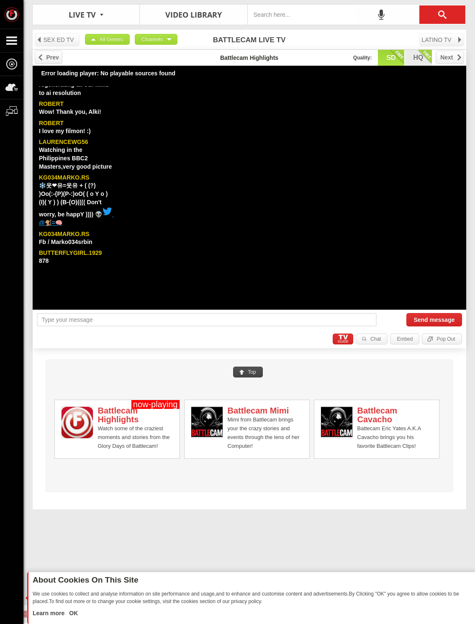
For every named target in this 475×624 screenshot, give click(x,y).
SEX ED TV (55, 39)
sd (395, 57)
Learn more (49, 613)
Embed (405, 339)
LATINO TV (442, 39)
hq (422, 57)
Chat (375, 339)
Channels (152, 39)
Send (433, 319)
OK (72, 613)
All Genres (111, 39)
